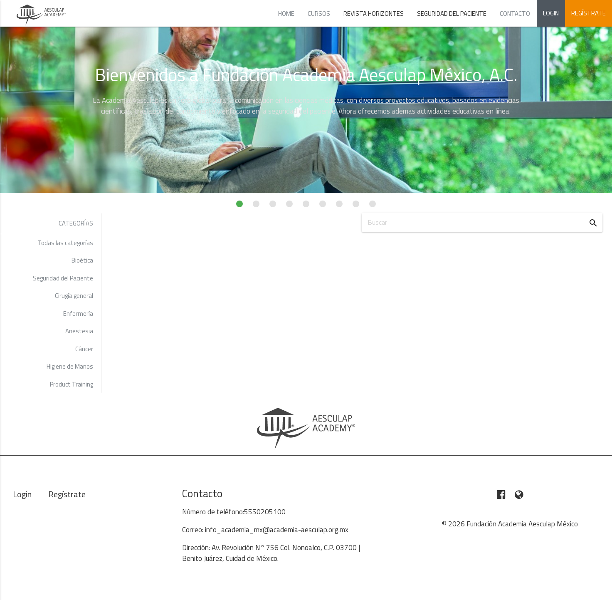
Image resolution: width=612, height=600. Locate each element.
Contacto (515, 13)
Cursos (319, 13)
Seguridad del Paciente (451, 13)
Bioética (82, 260)
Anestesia (79, 331)
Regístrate (588, 13)
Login (551, 13)
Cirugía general (74, 295)
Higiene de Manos (70, 366)
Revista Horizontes (373, 13)
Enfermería (78, 313)
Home (286, 13)
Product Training (71, 384)
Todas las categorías (65, 243)
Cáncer (84, 349)
